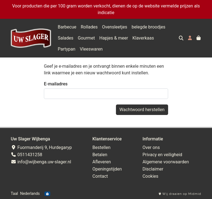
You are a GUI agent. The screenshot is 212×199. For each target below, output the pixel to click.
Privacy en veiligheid (162, 154)
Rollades (89, 27)
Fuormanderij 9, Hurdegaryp (41, 147)
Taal (14, 193)
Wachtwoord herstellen (142, 109)
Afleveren (101, 161)
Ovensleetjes (114, 27)
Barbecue (67, 27)
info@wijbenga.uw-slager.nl (41, 161)
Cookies (150, 176)
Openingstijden (107, 169)
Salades (65, 38)
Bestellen (101, 147)
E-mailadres (56, 84)
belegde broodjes (148, 27)
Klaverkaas (143, 38)
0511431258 (26, 154)
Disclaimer (152, 169)
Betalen (99, 154)
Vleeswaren (69, 49)
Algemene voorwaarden (165, 161)
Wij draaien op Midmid (180, 194)
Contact (100, 176)
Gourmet (86, 38)
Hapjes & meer (113, 38)
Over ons (151, 147)
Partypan (167, 38)
